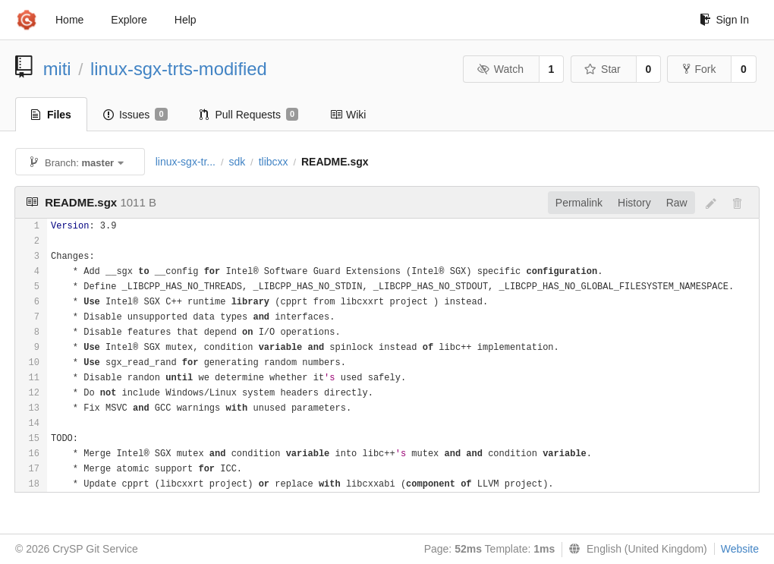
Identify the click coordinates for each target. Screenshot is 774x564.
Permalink (579, 203)
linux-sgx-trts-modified (178, 68)
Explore (128, 20)
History (634, 203)
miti (57, 68)
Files (51, 115)
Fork (699, 69)
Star (602, 69)
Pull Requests (249, 114)
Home (69, 20)
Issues (135, 114)
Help (186, 20)
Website (740, 549)
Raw (676, 203)
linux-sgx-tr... (186, 161)
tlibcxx (273, 162)
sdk (236, 162)
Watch (500, 69)
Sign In (724, 20)
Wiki (348, 115)
